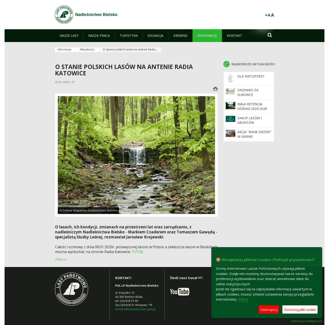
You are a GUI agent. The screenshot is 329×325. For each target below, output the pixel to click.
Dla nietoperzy (250, 76)
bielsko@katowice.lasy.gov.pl (135, 309)
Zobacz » (61, 259)
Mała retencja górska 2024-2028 (252, 106)
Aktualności (87, 49)
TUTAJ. (137, 251)
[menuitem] (69, 35)
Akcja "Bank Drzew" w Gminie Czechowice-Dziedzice (254, 139)
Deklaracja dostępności (306, 321)
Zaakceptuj (268, 309)
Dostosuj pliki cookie (300, 309)
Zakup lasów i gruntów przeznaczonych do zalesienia (252, 125)
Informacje (65, 49)
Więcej (243, 299)
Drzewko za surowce (247, 92)
